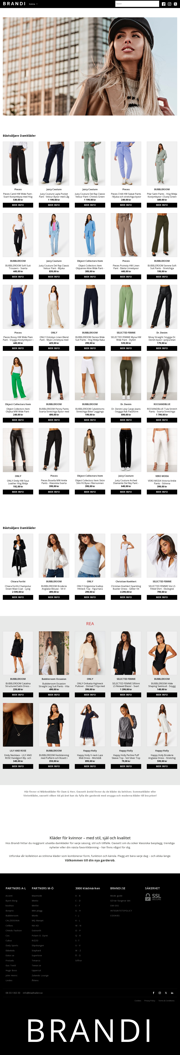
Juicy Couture (54, 189)
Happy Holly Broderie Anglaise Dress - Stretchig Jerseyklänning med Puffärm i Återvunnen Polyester (162, 756)
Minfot (35, 906)
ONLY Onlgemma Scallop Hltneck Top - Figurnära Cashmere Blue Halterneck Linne (90, 587)
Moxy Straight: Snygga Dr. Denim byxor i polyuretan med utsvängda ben (162, 338)
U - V (77, 945)
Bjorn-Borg (11, 901)
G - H (78, 911)
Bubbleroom (12, 916)
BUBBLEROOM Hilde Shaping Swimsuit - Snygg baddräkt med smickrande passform (162, 685)
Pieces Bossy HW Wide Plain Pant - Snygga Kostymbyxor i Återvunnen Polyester (18, 338)
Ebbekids (10, 950)
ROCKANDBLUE (162, 404)
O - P (78, 930)
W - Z (78, 950)
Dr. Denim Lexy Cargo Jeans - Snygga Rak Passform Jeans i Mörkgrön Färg (126, 410)
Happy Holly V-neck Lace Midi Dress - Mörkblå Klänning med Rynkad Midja (90, 756)
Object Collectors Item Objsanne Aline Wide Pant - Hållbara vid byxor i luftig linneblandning (90, 267)
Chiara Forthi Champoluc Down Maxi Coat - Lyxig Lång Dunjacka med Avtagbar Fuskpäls (18, 587)
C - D (78, 901)
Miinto (35, 901)
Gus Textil (11, 965)
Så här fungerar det (120, 901)
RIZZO (35, 940)
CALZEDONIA (13, 920)
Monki (35, 916)
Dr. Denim (162, 332)
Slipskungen (38, 945)
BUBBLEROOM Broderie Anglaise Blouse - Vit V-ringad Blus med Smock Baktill (54, 587)
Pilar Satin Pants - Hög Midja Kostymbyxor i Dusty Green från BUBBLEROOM (162, 195)
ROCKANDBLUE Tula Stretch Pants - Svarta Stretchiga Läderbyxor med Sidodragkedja (162, 410)
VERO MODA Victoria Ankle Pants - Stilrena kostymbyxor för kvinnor (162, 482)
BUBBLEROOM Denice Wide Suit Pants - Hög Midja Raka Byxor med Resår (90, 338)
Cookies (138, 1001)
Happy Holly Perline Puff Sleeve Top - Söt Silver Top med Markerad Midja (126, 756)
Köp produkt (18, 205)
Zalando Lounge (40, 975)
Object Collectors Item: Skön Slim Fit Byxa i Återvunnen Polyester (90, 482)
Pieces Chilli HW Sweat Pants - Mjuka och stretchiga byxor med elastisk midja (126, 195)
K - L (77, 920)
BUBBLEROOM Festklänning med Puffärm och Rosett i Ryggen (54, 756)
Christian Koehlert (126, 581)
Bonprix (10, 911)
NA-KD (35, 926)
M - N (78, 926)
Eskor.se (10, 955)
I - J (77, 916)
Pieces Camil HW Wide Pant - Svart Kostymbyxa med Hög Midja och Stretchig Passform (18, 195)
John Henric (12, 975)
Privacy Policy (149, 1001)
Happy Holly (90, 750)
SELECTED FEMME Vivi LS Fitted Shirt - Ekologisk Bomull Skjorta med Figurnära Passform (162, 587)
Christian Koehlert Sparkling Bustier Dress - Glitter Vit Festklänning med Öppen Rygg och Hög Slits (126, 587)
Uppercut (36, 970)
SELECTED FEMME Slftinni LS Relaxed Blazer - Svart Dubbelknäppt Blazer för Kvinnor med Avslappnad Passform (126, 685)
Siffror (78, 960)
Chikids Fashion (14, 930)
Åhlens (35, 980)
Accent (9, 896)
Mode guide (116, 896)
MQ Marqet (38, 920)
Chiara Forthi (18, 581)
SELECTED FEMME (126, 332)
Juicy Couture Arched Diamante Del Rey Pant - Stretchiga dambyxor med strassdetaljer (126, 482)
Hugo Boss (11, 970)
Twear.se (36, 965)
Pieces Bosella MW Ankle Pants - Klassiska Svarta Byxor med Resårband (54, 482)
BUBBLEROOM (162, 189)
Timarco (36, 960)
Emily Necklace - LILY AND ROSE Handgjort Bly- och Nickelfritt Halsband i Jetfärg (18, 756)
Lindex (9, 980)
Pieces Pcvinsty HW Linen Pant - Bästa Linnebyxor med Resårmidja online (126, 267)
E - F (77, 906)
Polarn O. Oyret (40, 936)
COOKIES (115, 916)
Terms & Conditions (166, 1001)
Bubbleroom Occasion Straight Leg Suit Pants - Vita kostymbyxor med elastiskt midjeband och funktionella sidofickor (54, 685)
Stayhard (36, 950)
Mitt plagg (37, 911)
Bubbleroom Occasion (54, 679)
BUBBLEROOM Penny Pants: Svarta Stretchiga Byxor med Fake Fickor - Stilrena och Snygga (54, 410)
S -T (77, 940)
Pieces (18, 189)
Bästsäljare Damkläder (19, 136)
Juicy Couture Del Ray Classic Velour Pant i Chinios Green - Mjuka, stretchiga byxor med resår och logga (90, 195)
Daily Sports (12, 945)
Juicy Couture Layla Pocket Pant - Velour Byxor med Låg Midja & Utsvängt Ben (54, 195)
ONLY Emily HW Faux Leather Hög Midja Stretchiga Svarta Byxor (18, 482)
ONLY (54, 332)
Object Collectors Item (90, 260)
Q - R (78, 936)
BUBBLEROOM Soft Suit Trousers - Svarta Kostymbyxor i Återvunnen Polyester (18, 267)
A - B (78, 896)
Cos (8, 936)
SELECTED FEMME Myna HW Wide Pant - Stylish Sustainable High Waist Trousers (126, 338)
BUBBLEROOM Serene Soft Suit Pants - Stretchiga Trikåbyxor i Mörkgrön (162, 267)
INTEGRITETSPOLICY (121, 911)
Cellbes (9, 926)
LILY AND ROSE (18, 750)
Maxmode (37, 896)
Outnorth (36, 930)
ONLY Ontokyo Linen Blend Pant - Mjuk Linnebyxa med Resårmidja (54, 338)
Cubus (9, 940)
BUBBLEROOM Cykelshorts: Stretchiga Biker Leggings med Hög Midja (90, 410)
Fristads (10, 960)
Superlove (37, 955)
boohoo (10, 906)
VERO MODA (162, 476)
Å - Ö (78, 955)
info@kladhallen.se (33, 992)
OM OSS (114, 906)
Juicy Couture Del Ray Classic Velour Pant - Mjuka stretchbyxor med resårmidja (54, 267)
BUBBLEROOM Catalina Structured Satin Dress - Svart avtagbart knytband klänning (18, 685)
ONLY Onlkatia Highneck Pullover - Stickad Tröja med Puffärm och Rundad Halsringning (90, 685)
